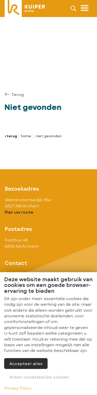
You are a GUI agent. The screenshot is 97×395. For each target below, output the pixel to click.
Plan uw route (19, 211)
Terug (14, 94)
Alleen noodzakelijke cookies (39, 376)
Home (26, 136)
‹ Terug (11, 136)
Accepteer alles (25, 363)
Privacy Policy (18, 387)
